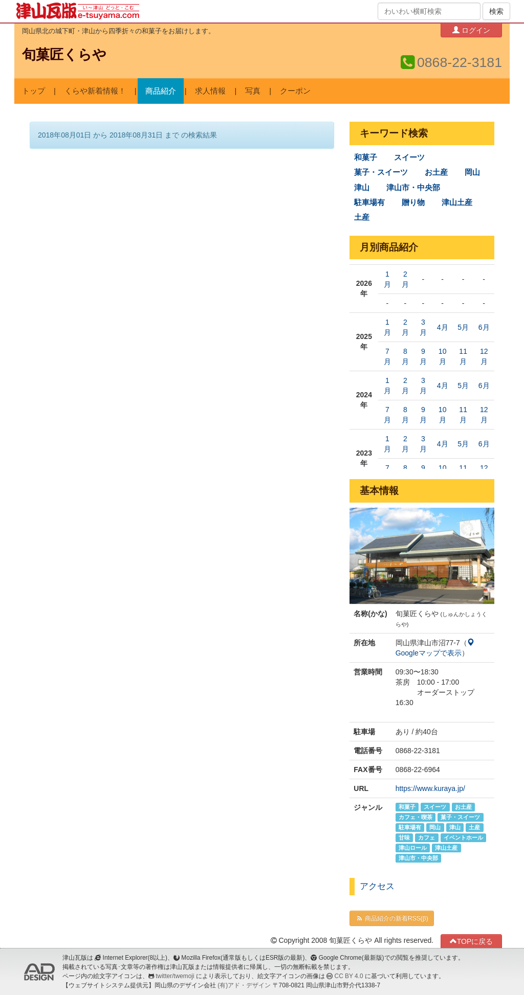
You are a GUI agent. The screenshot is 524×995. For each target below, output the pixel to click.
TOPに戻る (471, 941)
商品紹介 (160, 91)
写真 (252, 91)
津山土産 (457, 202)
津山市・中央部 (413, 188)
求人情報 (210, 91)
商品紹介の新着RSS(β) (391, 918)
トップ (33, 91)
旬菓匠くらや (64, 54)
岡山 (472, 172)
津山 (361, 188)
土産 (361, 217)
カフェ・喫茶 (415, 817)
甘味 (404, 837)
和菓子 (365, 157)
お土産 (436, 172)
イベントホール (463, 837)
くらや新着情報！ (95, 91)
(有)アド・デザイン (244, 985)
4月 (442, 327)
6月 (484, 327)
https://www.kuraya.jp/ (430, 788)
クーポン (295, 91)
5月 (463, 327)
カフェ (426, 837)
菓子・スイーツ (381, 172)
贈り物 (413, 202)
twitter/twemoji (175, 976)
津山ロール (413, 848)
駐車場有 (369, 202)
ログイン (471, 30)
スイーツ (409, 157)
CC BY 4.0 (349, 976)
